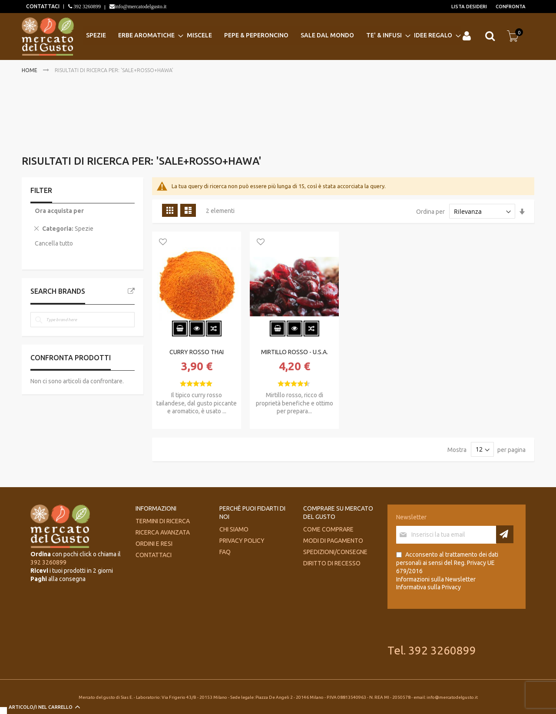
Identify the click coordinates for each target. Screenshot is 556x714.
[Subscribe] (504, 534)
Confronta (511, 6)
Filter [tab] (41, 190)
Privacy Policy (242, 540)
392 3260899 (86, 6)
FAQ (225, 551)
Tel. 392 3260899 (431, 650)
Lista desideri (469, 6)
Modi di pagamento (333, 540)
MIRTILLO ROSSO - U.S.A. (294, 352)
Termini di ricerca (163, 521)
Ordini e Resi (154, 543)
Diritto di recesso (332, 563)
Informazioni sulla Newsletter (436, 579)
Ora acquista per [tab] (59, 210)
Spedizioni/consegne (335, 551)
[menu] (272, 35)
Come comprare (328, 529)
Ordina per (430, 211)
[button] (163, 242)
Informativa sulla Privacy (428, 587)
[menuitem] (99, 35)
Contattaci (154, 554)
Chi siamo (233, 529)
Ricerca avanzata (163, 532)
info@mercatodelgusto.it (140, 6)
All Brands (131, 291)
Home (30, 70)
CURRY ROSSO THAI (196, 352)
